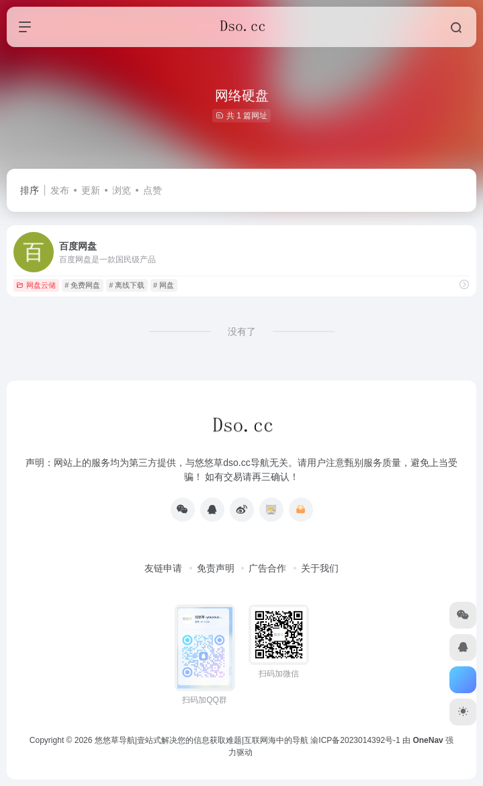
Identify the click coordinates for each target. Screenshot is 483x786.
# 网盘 (163, 285)
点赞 (152, 190)
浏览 (121, 190)
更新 (90, 190)
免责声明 (215, 568)
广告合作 (267, 568)
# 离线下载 (126, 285)
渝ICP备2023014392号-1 (355, 740)
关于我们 (320, 568)
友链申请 (163, 568)
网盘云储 (36, 285)
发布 (59, 190)
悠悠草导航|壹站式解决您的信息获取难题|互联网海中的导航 (201, 740)
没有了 (242, 331)
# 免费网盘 (82, 285)
